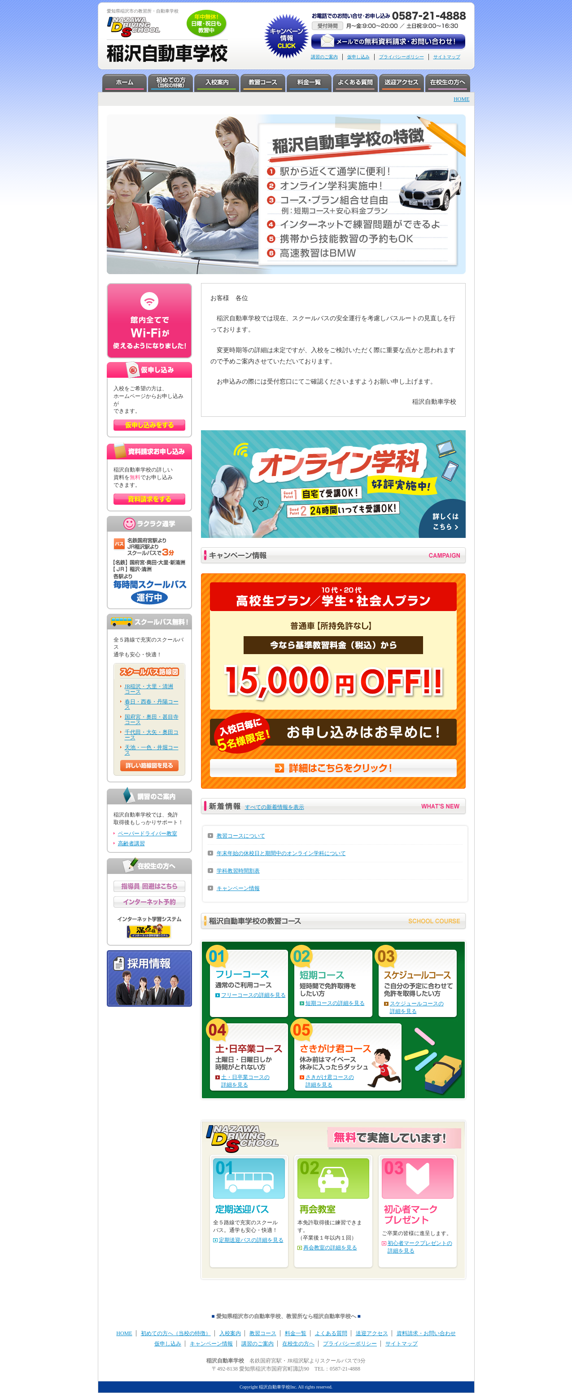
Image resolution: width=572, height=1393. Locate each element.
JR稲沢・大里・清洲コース (149, 689)
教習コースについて (241, 836)
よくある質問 (331, 1333)
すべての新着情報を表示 (274, 807)
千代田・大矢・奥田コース (152, 735)
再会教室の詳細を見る (330, 1248)
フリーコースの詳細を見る (253, 995)
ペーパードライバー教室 (147, 833)
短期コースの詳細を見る (335, 1003)
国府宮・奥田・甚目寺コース (152, 719)
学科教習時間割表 (238, 871)
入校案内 (230, 1333)
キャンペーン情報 (238, 888)
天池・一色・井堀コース (152, 750)
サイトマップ (446, 56)
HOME (461, 99)
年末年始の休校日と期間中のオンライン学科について (281, 853)
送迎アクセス (372, 1333)
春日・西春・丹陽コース (152, 704)
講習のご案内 (324, 56)
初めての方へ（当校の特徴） (176, 1333)
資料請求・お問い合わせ (426, 1333)
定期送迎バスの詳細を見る (251, 1240)
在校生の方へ (298, 1344)
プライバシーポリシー (401, 56)
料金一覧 (295, 1333)
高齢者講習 (131, 843)
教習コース (262, 1333)
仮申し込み (358, 56)
